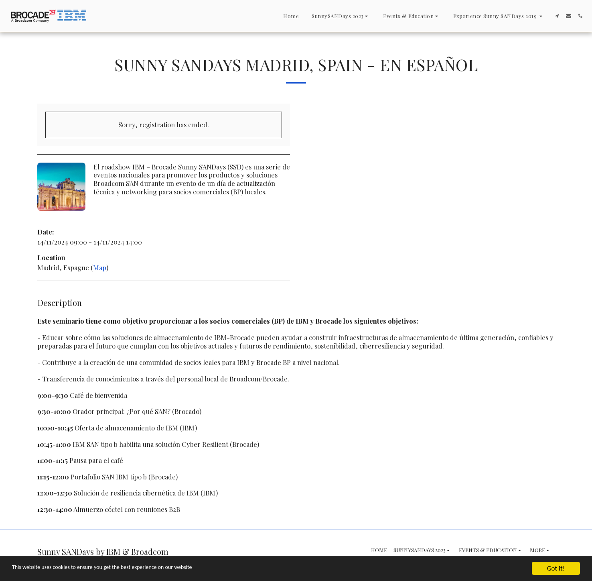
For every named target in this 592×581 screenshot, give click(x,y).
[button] (341, 15)
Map (99, 267)
